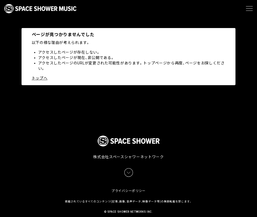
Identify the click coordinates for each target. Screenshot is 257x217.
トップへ (40, 78)
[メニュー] (249, 8)
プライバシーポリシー (128, 185)
